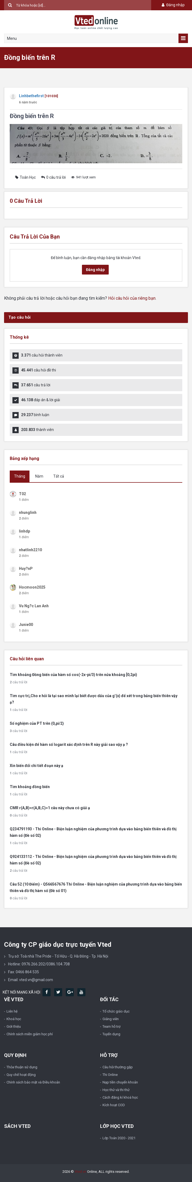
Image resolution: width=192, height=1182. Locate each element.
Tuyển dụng (111, 1034)
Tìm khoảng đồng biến (30, 787)
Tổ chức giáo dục (116, 1011)
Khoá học (13, 1019)
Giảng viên (110, 1019)
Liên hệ (12, 1011)
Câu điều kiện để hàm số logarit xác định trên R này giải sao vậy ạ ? (69, 744)
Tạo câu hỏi (19, 317)
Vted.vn (80, 1172)
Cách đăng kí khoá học (120, 1097)
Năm (39, 476)
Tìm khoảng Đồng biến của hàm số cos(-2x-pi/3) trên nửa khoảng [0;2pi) (73, 674)
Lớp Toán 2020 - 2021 (118, 1138)
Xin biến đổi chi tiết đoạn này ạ (36, 765)
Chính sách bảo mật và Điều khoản (33, 1082)
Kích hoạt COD (113, 1105)
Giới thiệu (13, 1026)
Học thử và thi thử (116, 1090)
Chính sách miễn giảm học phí (29, 1034)
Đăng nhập (173, 5)
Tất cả (58, 476)
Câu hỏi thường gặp (117, 1067)
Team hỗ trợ (111, 1026)
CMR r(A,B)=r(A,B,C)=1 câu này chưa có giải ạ (50, 808)
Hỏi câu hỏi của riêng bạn (131, 298)
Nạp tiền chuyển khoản (120, 1082)
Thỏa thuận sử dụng (21, 1067)
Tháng (19, 476)
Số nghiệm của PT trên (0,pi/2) (37, 723)
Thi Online (110, 1075)
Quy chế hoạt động (21, 1075)
